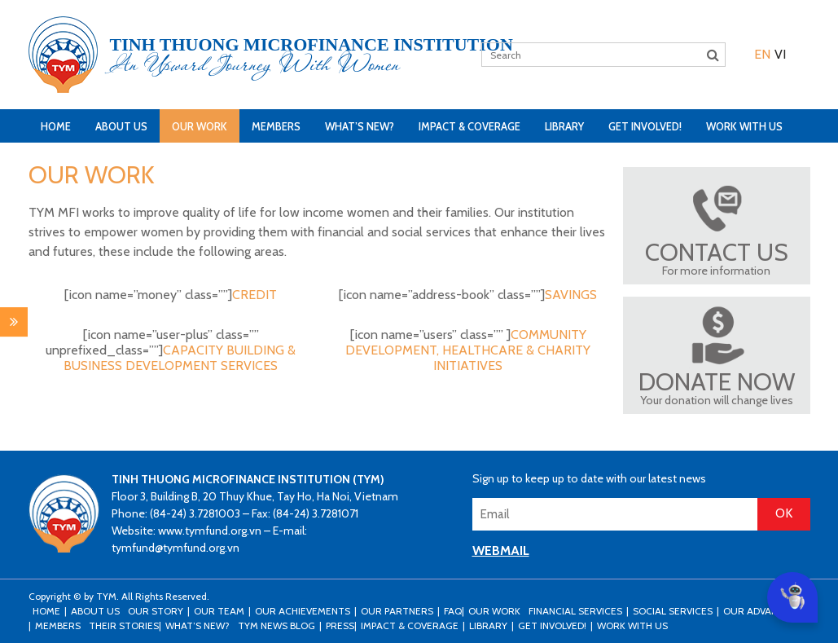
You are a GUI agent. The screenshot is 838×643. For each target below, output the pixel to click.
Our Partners (397, 611)
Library (564, 126)
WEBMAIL (500, 550)
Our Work (199, 126)
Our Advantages (766, 611)
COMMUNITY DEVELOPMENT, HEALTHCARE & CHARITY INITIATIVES (467, 350)
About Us (121, 126)
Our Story (155, 611)
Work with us (744, 126)
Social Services (673, 611)
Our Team (219, 611)
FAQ (453, 611)
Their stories (124, 625)
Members (276, 126)
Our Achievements (302, 611)
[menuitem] (762, 54)
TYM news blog (276, 625)
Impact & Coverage (469, 126)
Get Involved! (645, 126)
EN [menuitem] (762, 54)
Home (56, 126)
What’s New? (359, 126)
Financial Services (575, 611)
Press (340, 625)
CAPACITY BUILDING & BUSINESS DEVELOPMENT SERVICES (180, 357)
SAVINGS (571, 294)
